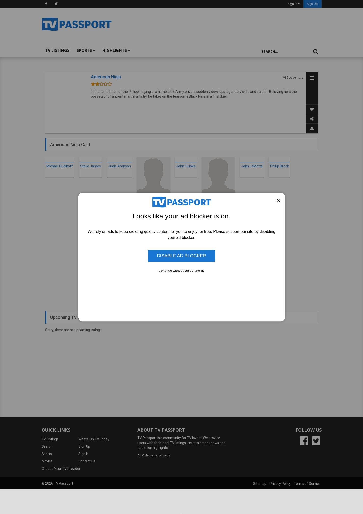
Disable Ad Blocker (181, 255)
